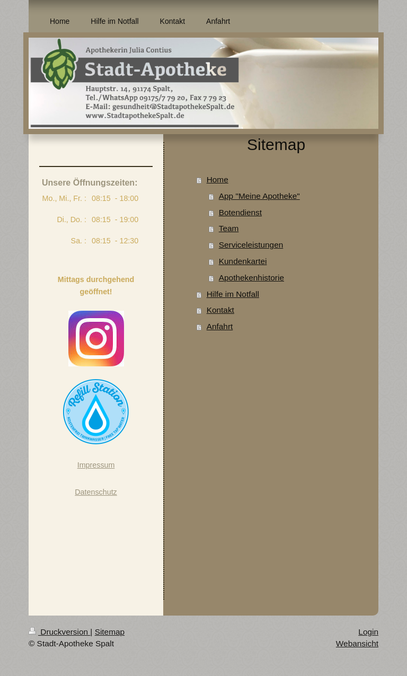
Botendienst (240, 212)
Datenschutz (96, 492)
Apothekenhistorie (251, 277)
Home (217, 179)
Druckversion (59, 631)
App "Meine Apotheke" (259, 195)
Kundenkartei (243, 261)
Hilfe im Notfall (233, 294)
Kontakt (220, 309)
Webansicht (357, 643)
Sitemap (110, 631)
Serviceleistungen (251, 244)
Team (229, 228)
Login (368, 631)
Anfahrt (220, 326)
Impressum (96, 465)
